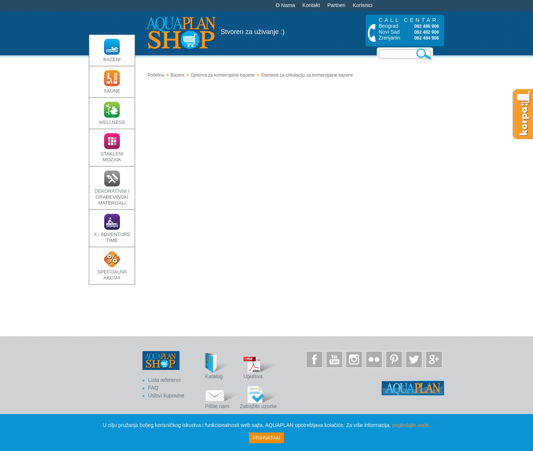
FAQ (153, 388)
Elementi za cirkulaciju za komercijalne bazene (307, 75)
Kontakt (311, 5)
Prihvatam (267, 438)
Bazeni (177, 75)
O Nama (285, 5)
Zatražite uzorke (259, 396)
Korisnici (362, 5)
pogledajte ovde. (411, 425)
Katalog (221, 366)
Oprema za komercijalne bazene (223, 75)
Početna (156, 75)
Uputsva (260, 366)
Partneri (336, 5)
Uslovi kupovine (166, 395)
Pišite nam (221, 396)
